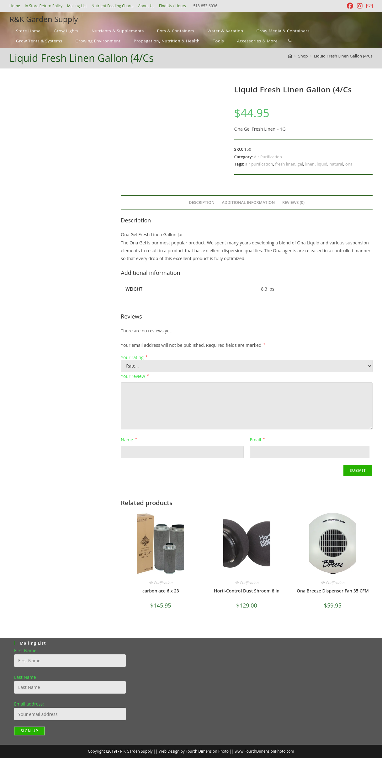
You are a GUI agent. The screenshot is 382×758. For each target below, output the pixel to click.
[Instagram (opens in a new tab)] (359, 6)
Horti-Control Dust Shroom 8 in (246, 591)
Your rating (134, 357)
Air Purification (268, 157)
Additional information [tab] (248, 202)
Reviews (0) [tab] (293, 202)
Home (14, 5)
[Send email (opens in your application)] (368, 6)
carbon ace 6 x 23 (160, 591)
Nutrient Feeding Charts (113, 5)
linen (310, 164)
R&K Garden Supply (43, 19)
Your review (135, 376)
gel (300, 164)
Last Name (25, 677)
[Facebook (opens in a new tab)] (350, 6)
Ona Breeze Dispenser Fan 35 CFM (333, 591)
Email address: (29, 704)
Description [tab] (202, 202)
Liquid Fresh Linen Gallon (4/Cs (343, 56)
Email (257, 440)
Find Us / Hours (172, 5)
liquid (322, 164)
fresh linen (285, 164)
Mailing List (77, 5)
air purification (259, 164)
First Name (25, 650)
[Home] (290, 56)
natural (336, 164)
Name (129, 440)
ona (349, 164)
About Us (146, 5)
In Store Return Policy (43, 5)
